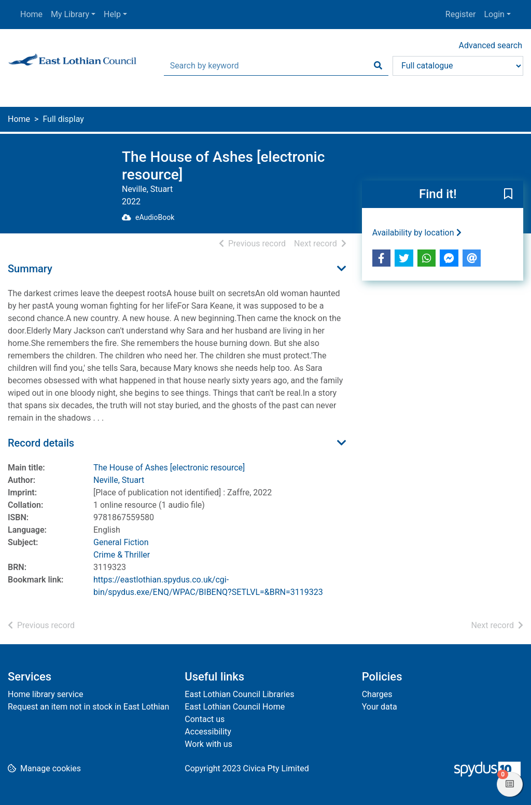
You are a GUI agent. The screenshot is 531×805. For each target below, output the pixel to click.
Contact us (205, 719)
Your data (379, 707)
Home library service (45, 694)
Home (31, 14)
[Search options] (458, 66)
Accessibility (208, 732)
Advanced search (490, 45)
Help (112, 14)
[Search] (378, 66)
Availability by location (417, 233)
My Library (70, 14)
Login (494, 14)
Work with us (208, 744)
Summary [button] (30, 268)
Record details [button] (41, 443)
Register (460, 14)
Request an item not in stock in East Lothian (88, 707)
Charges (377, 694)
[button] (508, 195)
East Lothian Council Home (235, 707)
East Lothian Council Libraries (239, 694)
